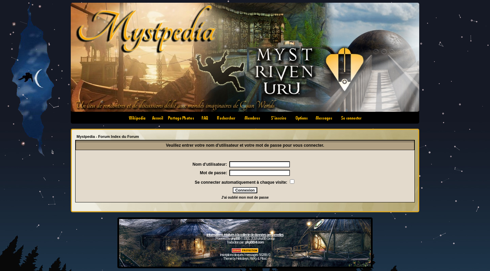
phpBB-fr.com (254, 242)
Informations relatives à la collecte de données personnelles (245, 235)
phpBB (235, 238)
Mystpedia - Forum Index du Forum (108, 136)
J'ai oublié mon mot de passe (244, 197)
